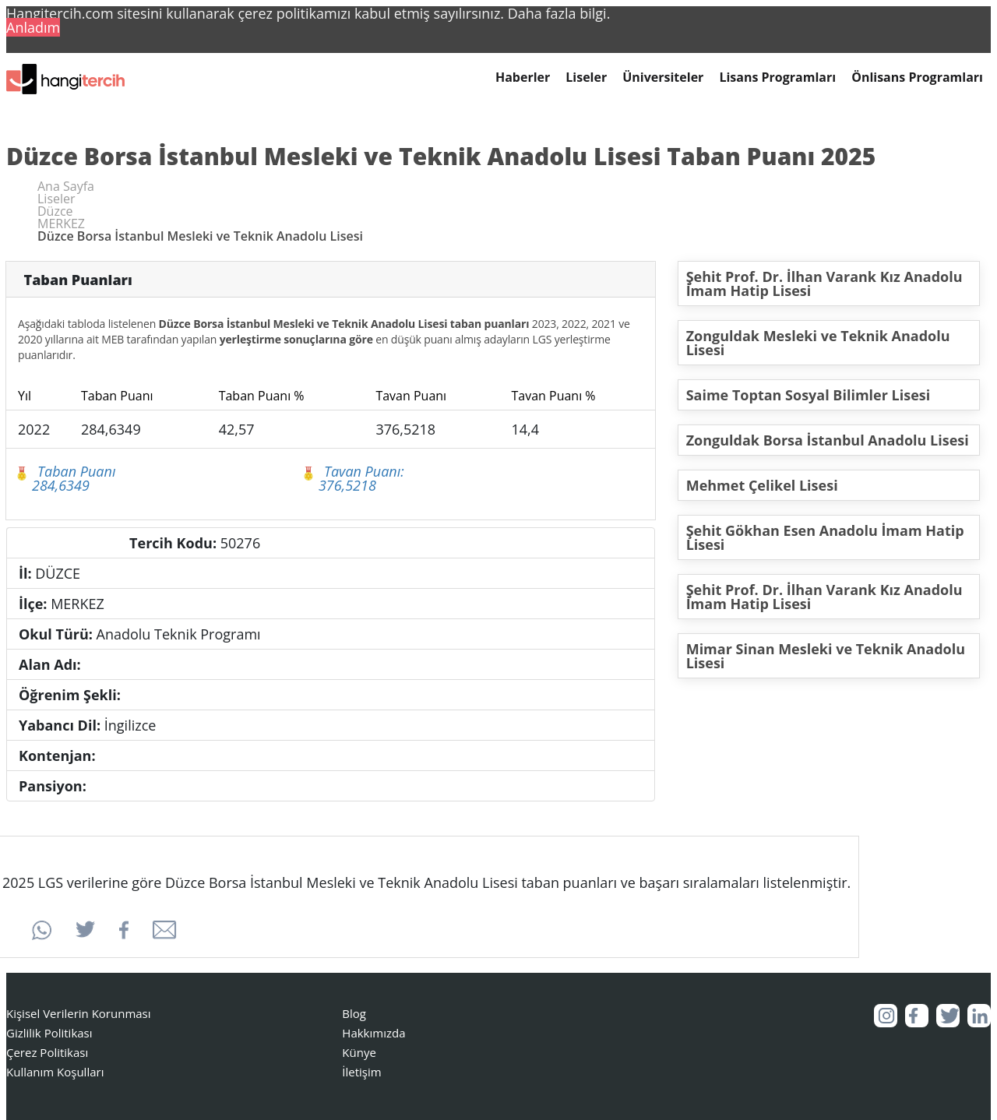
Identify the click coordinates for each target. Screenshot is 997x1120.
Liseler (586, 77)
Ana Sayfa (65, 186)
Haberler (522, 77)
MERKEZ (61, 223)
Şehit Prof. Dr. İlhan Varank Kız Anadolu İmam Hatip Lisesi (824, 283)
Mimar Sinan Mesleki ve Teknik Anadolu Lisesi (825, 655)
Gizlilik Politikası (49, 1033)
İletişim (361, 1071)
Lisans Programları (777, 77)
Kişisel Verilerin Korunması (78, 1013)
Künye (359, 1052)
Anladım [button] (33, 27)
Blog (354, 1013)
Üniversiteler (662, 77)
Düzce (55, 211)
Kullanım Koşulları (55, 1071)
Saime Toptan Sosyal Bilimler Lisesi (808, 395)
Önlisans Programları (917, 77)
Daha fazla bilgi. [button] (559, 13)
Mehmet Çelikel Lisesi (762, 485)
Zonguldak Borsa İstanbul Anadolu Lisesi (827, 440)
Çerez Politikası (47, 1052)
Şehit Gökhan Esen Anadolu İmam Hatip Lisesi (825, 537)
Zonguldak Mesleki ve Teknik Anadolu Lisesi (818, 342)
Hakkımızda (373, 1033)
